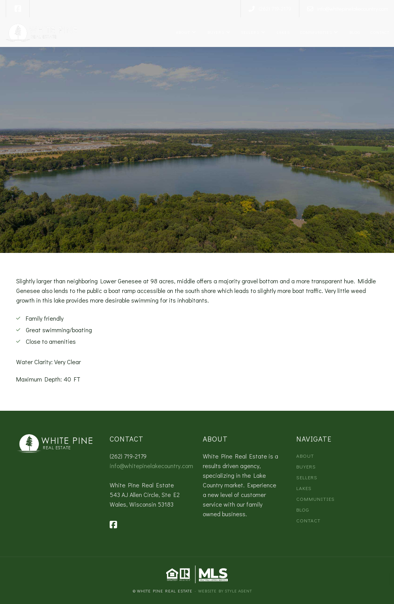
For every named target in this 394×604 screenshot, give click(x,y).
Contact (379, 32)
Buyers (214, 32)
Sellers (249, 32)
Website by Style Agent (225, 591)
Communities (315, 32)
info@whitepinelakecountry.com (151, 466)
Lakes (282, 32)
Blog (353, 32)
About (182, 32)
